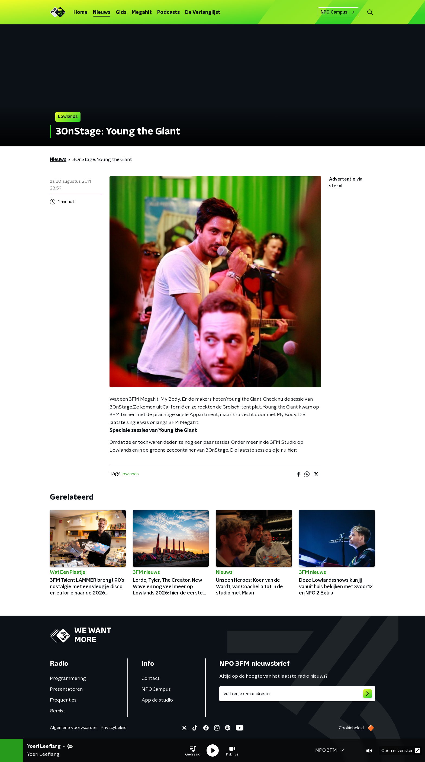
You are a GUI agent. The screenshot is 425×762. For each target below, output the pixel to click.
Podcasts (168, 12)
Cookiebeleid (351, 728)
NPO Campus (338, 12)
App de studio (157, 700)
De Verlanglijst (202, 12)
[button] (192, 750)
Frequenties (63, 700)
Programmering (68, 678)
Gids (121, 12)
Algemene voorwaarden (73, 727)
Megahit (142, 12)
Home (80, 12)
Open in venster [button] (400, 750)
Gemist (57, 711)
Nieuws (101, 12)
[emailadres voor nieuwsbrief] (297, 693)
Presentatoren (66, 689)
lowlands (130, 474)
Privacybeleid (114, 727)
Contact (150, 678)
